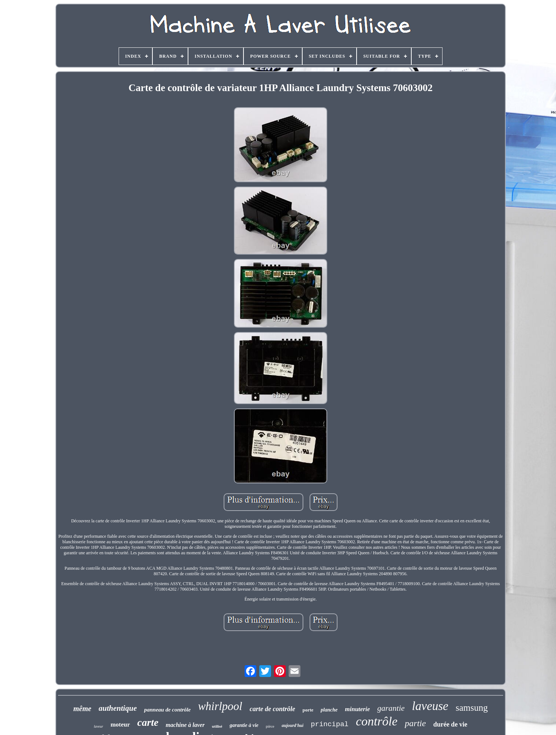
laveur (98, 726)
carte (148, 722)
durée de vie (450, 724)
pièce (270, 726)
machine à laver (185, 725)
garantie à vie (244, 725)
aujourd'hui (292, 725)
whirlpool (220, 706)
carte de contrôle (272, 709)
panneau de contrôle (167, 710)
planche (329, 710)
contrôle (376, 721)
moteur (120, 724)
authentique (118, 708)
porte (308, 710)
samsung (472, 708)
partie (415, 723)
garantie (391, 708)
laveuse (430, 706)
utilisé (217, 726)
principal (330, 724)
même (82, 709)
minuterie (357, 709)
